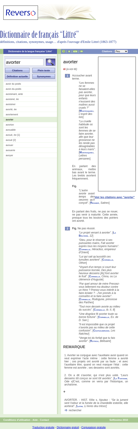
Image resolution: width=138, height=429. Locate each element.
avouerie (10, 150)
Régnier (94, 202)
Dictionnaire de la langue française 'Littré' (30, 51)
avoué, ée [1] (13, 135)
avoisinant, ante (14, 94)
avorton (10, 124)
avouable (11, 129)
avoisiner (11, 104)
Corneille (84, 249)
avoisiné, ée (12, 99)
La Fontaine (120, 378)
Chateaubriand (101, 330)
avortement (12, 114)
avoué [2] (11, 140)
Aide (35, 420)
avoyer (9, 155)
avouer (9, 145)
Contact (44, 420)
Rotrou (94, 341)
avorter (9, 119)
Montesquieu (86, 110)
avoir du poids (13, 83)
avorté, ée (11, 109)
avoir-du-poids (13, 89)
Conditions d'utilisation (16, 420)
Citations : (115, 51)
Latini (80, 406)
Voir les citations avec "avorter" (115, 197)
